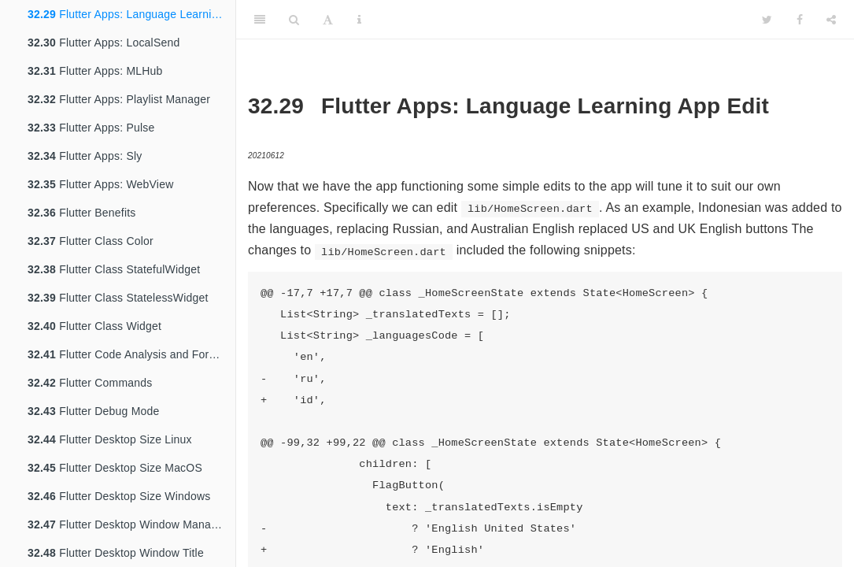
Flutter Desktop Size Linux (110, 439)
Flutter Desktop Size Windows (119, 496)
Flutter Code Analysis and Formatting (131, 354)
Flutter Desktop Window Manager (127, 524)
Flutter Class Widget (94, 326)
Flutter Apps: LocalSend (103, 42)
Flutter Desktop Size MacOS (115, 467)
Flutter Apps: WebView (100, 184)
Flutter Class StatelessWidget (118, 297)
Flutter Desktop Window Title (116, 553)
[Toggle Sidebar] (259, 19)
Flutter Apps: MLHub (95, 71)
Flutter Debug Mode (93, 411)
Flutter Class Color (90, 241)
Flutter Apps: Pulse (91, 127)
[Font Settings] (328, 19)
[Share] (831, 19)
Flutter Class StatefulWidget (114, 269)
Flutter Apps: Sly (85, 156)
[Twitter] (767, 19)
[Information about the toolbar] (359, 19)
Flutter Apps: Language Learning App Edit (131, 14)
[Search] (294, 19)
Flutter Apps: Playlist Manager (119, 99)
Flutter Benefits (82, 212)
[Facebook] (800, 19)
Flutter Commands (90, 382)
